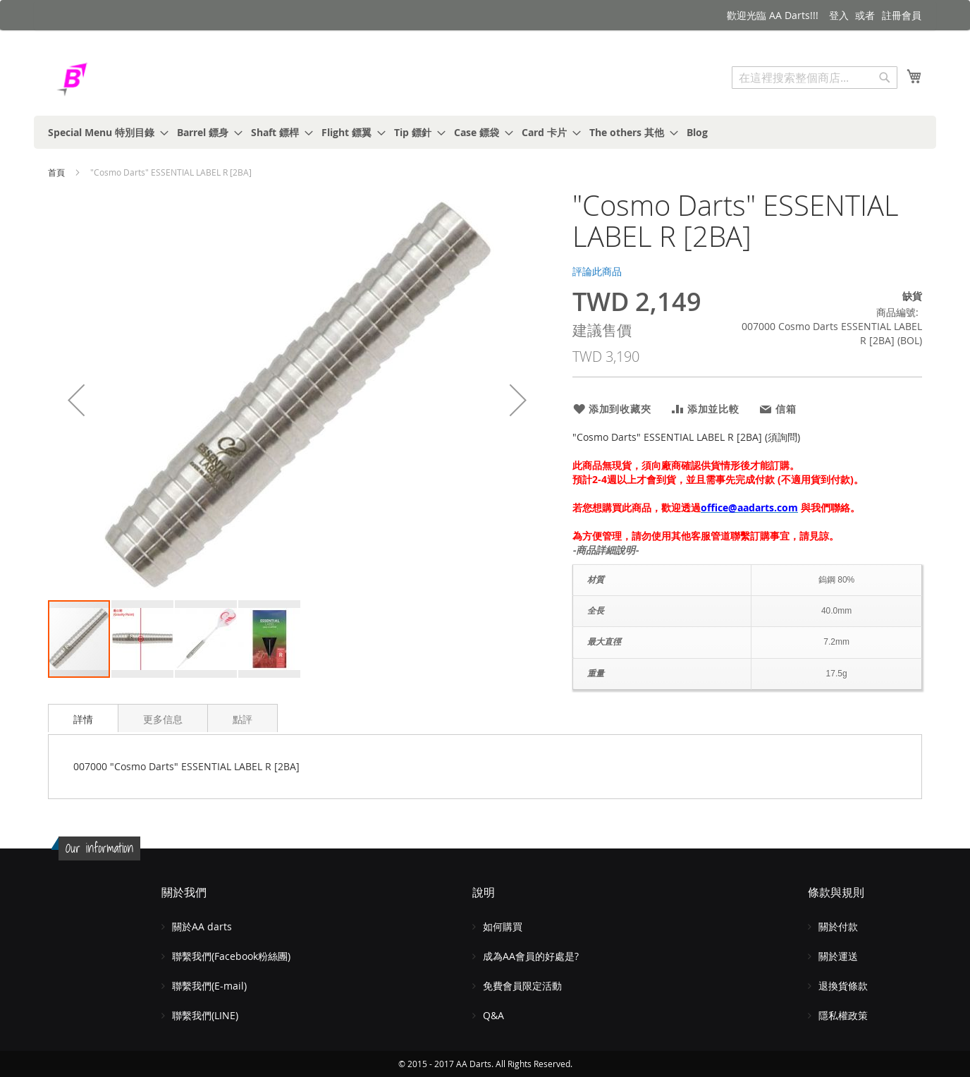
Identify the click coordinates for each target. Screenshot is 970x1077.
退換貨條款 (843, 985)
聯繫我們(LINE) (205, 1015)
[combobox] (814, 77)
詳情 (83, 719)
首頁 (56, 172)
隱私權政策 (843, 1015)
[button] (76, 399)
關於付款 (838, 926)
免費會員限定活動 (522, 985)
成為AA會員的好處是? (531, 956)
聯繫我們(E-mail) (209, 985)
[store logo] (108, 79)
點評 (242, 719)
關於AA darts (202, 926)
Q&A (493, 1015)
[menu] (485, 132)
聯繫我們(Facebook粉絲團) (231, 956)
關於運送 (838, 956)
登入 (839, 15)
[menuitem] (103, 132)
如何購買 (502, 926)
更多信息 (163, 719)
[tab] (83, 718)
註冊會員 (901, 15)
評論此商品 (597, 271)
